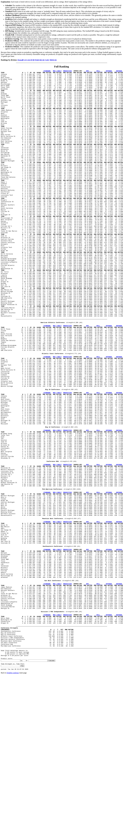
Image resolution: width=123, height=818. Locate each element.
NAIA (37, 60)
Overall (20, 60)
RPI (88, 71)
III (34, 60)
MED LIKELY (57, 71)
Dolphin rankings (13, 790)
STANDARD (47, 71)
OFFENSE (108, 71)
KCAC (42, 60)
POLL (98, 71)
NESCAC (53, 60)
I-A (25, 60)
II (31, 60)
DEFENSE (118, 71)
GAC (47, 60)
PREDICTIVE (67, 71)
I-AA (28, 60)
